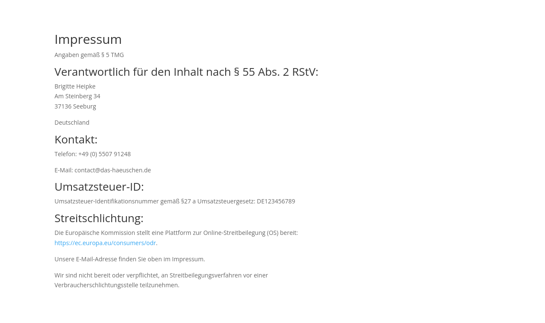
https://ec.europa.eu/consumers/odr (105, 243)
